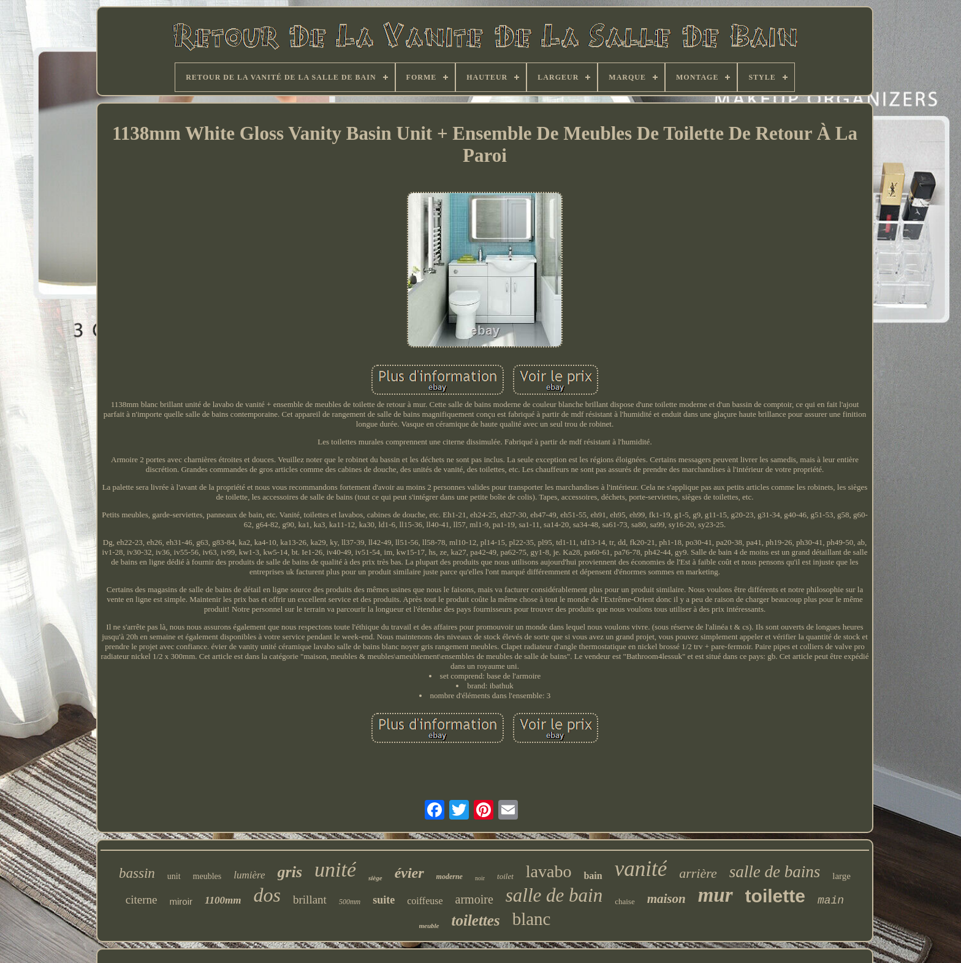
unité (335, 869)
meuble (429, 925)
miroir (181, 901)
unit (174, 876)
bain (592, 875)
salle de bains (775, 871)
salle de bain (554, 895)
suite (384, 900)
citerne (142, 899)
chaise (624, 901)
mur (715, 895)
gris (290, 872)
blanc (531, 919)
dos (267, 895)
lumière (249, 875)
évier (409, 873)
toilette (775, 896)
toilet (505, 876)
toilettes (476, 920)
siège (375, 877)
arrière (698, 873)
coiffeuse (425, 901)
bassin (137, 873)
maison (666, 898)
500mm (349, 901)
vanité (641, 869)
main (831, 900)
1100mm (223, 900)
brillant (310, 899)
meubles (207, 876)
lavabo (549, 871)
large (841, 876)
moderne (449, 876)
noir (480, 878)
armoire (474, 899)
